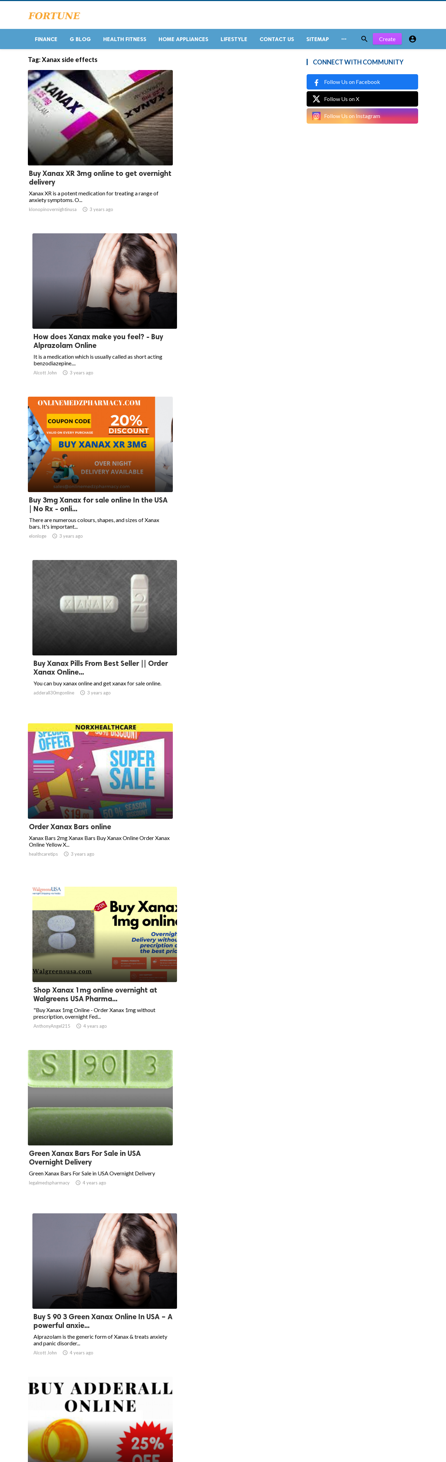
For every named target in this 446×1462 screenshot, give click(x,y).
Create (387, 41)
